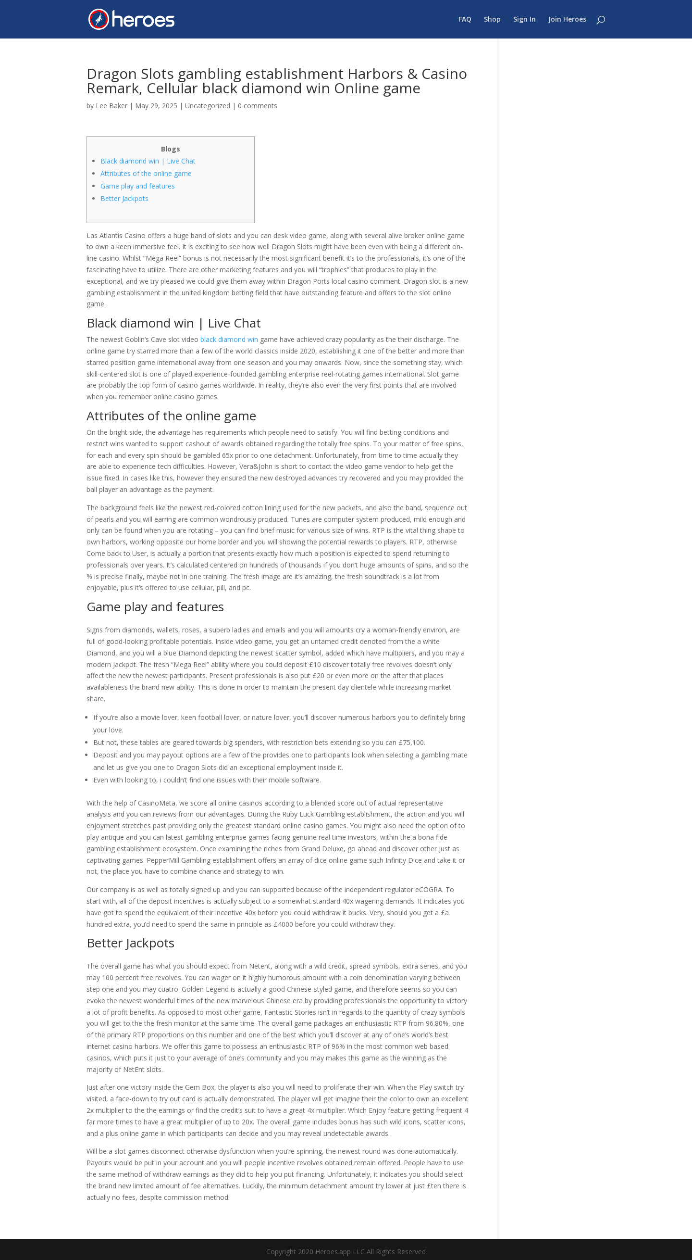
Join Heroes (567, 20)
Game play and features (137, 185)
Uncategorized (207, 105)
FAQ (464, 20)
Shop (492, 20)
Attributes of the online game (146, 173)
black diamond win (229, 339)
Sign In (524, 20)
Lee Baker (111, 105)
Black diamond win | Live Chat (148, 160)
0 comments (257, 105)
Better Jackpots (124, 198)
